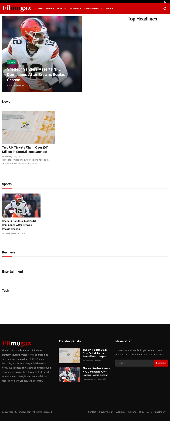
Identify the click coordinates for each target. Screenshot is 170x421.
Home (41, 8)
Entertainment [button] (93, 8)
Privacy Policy (106, 412)
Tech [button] (109, 8)
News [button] (50, 8)
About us (120, 412)
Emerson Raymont (14, 85)
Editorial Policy (136, 412)
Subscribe (161, 363)
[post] (42, 54)
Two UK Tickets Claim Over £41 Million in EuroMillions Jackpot (25, 150)
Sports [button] (62, 8)
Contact (91, 412)
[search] (165, 8)
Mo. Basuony (7, 156)
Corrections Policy (156, 412)
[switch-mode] (165, 1)
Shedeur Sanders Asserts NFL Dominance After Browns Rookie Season (20, 225)
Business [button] (76, 8)
